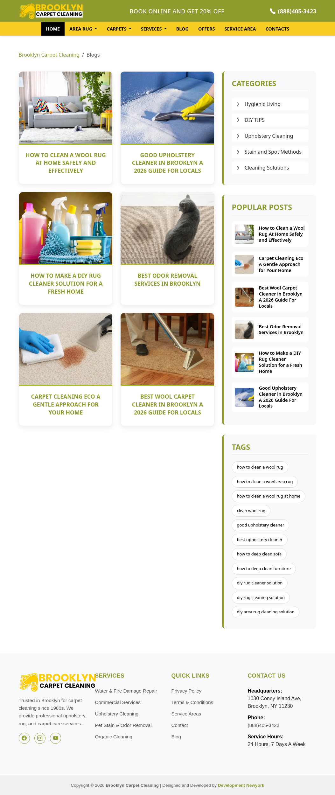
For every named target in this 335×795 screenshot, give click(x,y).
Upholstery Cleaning (264, 135)
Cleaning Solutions (262, 167)
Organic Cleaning (113, 736)
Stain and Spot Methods (268, 151)
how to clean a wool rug (260, 467)
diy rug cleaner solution (260, 583)
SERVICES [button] (152, 29)
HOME (53, 29)
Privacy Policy (186, 691)
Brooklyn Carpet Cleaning (49, 54)
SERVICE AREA (240, 29)
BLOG (182, 29)
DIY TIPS (249, 119)
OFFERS (206, 29)
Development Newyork (241, 785)
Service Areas (186, 713)
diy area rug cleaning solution (265, 612)
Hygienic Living (258, 104)
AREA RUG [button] (81, 29)
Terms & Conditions (192, 702)
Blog (176, 736)
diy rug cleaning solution (261, 597)
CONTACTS (277, 29)
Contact (179, 725)
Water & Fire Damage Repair (126, 691)
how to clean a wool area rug (265, 482)
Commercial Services (118, 702)
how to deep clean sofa (259, 554)
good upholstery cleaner (260, 525)
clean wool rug (251, 510)
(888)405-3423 (293, 11)
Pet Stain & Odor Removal (123, 725)
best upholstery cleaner (260, 539)
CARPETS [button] (117, 29)
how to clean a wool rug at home (268, 496)
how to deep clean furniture (263, 568)
